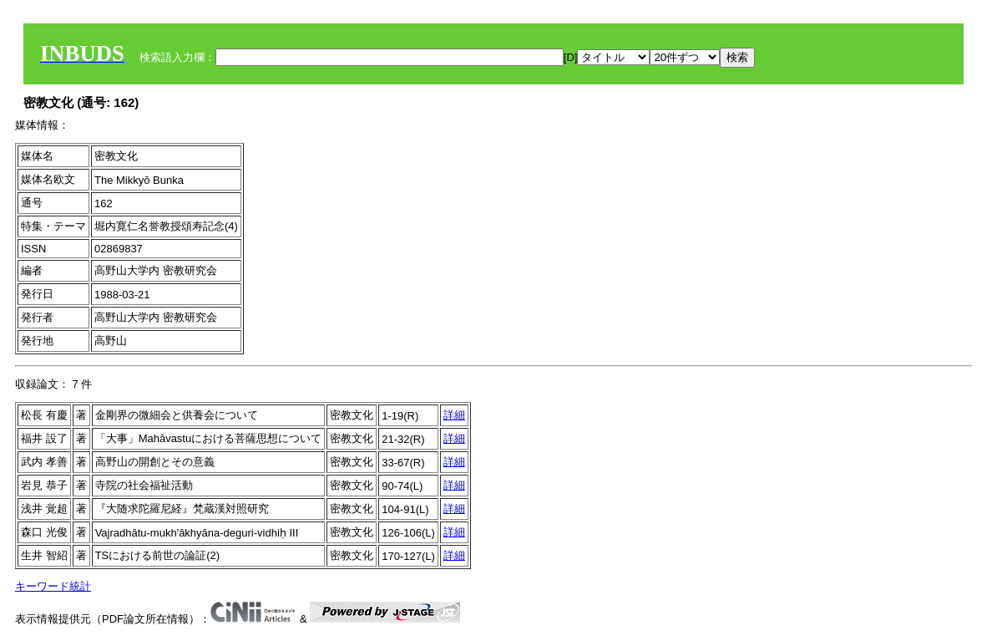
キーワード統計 (53, 586)
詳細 (454, 415)
